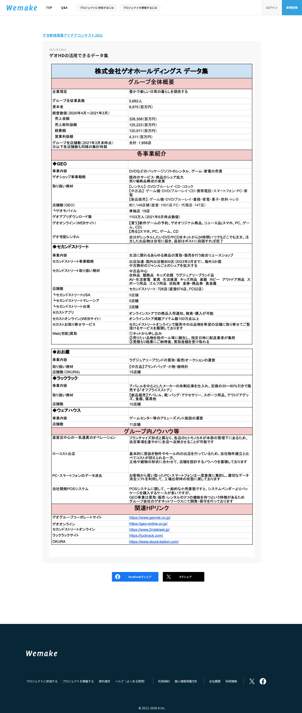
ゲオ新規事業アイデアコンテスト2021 (73, 35)
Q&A (64, 7)
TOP (49, 7)
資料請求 (104, 681)
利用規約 (164, 681)
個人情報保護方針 (186, 681)
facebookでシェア (119, 577)
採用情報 (231, 681)
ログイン (272, 7)
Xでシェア (177, 577)
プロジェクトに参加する (41, 681)
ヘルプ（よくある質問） (130, 681)
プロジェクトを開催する (78, 681)
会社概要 (214, 681)
